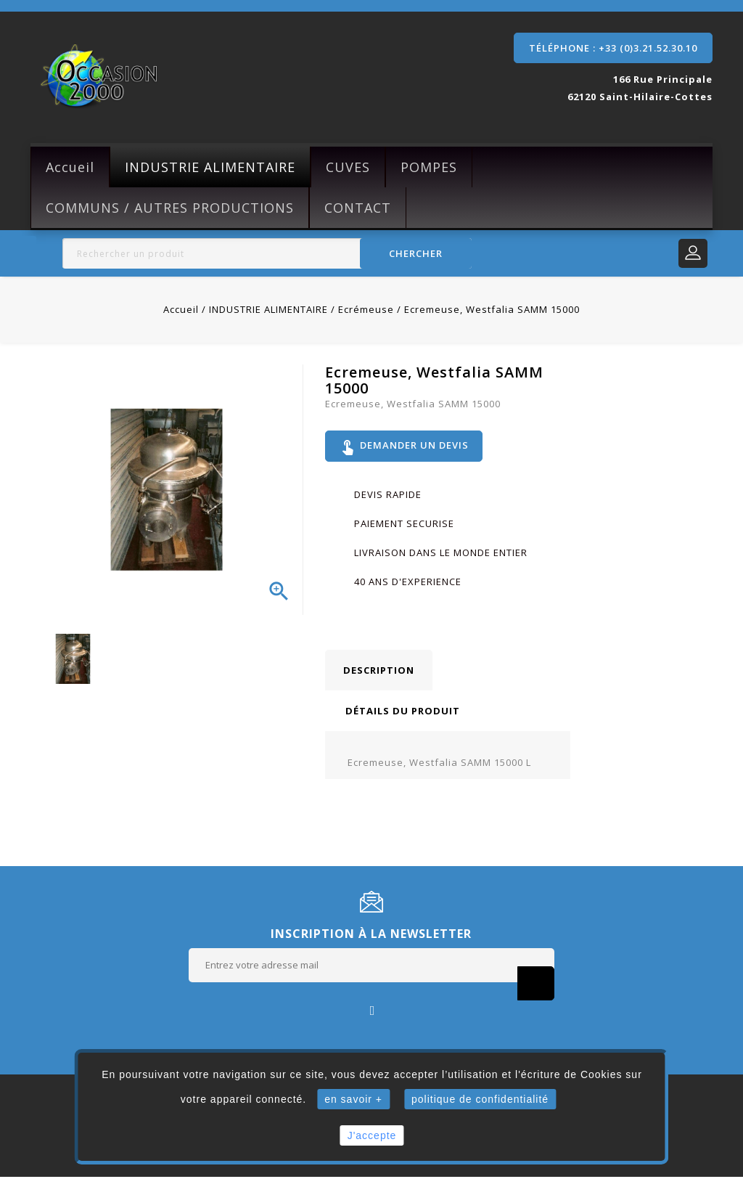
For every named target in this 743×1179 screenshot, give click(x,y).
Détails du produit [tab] (402, 712)
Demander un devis (405, 447)
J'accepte (372, 1135)
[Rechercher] (267, 253)
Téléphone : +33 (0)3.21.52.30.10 (613, 47)
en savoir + (353, 1099)
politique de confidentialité (480, 1099)
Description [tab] (378, 672)
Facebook (372, 1012)
